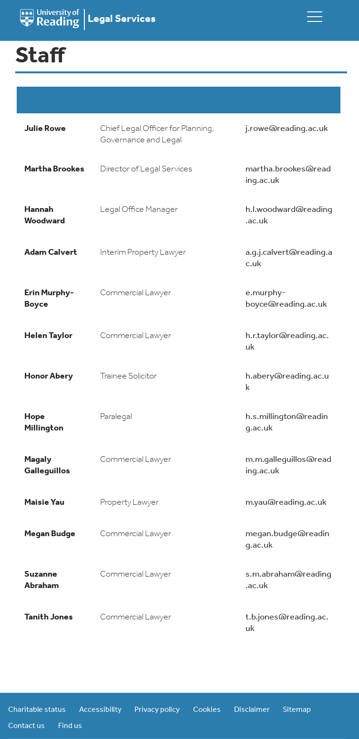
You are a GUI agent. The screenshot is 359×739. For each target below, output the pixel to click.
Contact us (26, 726)
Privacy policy (157, 710)
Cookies (207, 710)
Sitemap (297, 710)
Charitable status (37, 710)
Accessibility (100, 710)
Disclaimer (252, 710)
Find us (70, 726)
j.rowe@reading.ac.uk (287, 128)
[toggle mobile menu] (314, 16)
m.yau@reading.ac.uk (286, 502)
